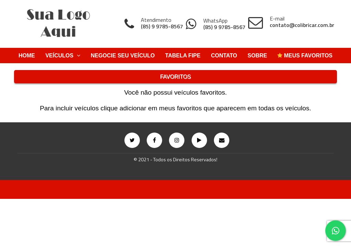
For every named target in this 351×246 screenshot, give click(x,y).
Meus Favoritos (304, 55)
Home (27, 55)
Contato (224, 55)
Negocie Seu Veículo (123, 55)
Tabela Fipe (183, 55)
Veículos (62, 55)
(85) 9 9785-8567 (162, 26)
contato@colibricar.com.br (302, 25)
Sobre (257, 55)
